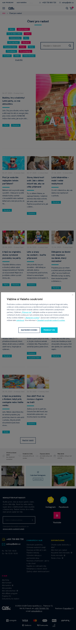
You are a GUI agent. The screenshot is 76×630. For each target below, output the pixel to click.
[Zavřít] (73, 295)
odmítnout (20, 320)
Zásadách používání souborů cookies (51, 320)
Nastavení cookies (32, 318)
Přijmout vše (26, 312)
